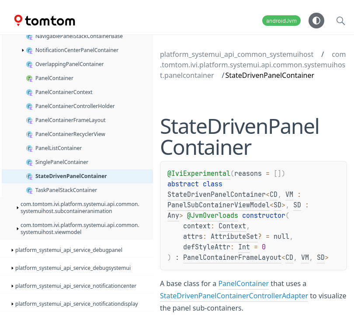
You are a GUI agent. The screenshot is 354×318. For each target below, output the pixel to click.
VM (289, 194)
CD (274, 194)
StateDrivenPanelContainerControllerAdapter (234, 296)
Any (173, 215)
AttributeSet (234, 236)
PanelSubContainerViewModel (218, 205)
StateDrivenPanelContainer (216, 194)
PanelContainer (243, 283)
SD (277, 205)
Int (244, 247)
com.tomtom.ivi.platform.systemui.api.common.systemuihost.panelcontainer (253, 64)
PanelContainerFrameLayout (232, 257)
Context (232, 226)
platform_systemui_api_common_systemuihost (236, 54)
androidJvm (281, 20)
